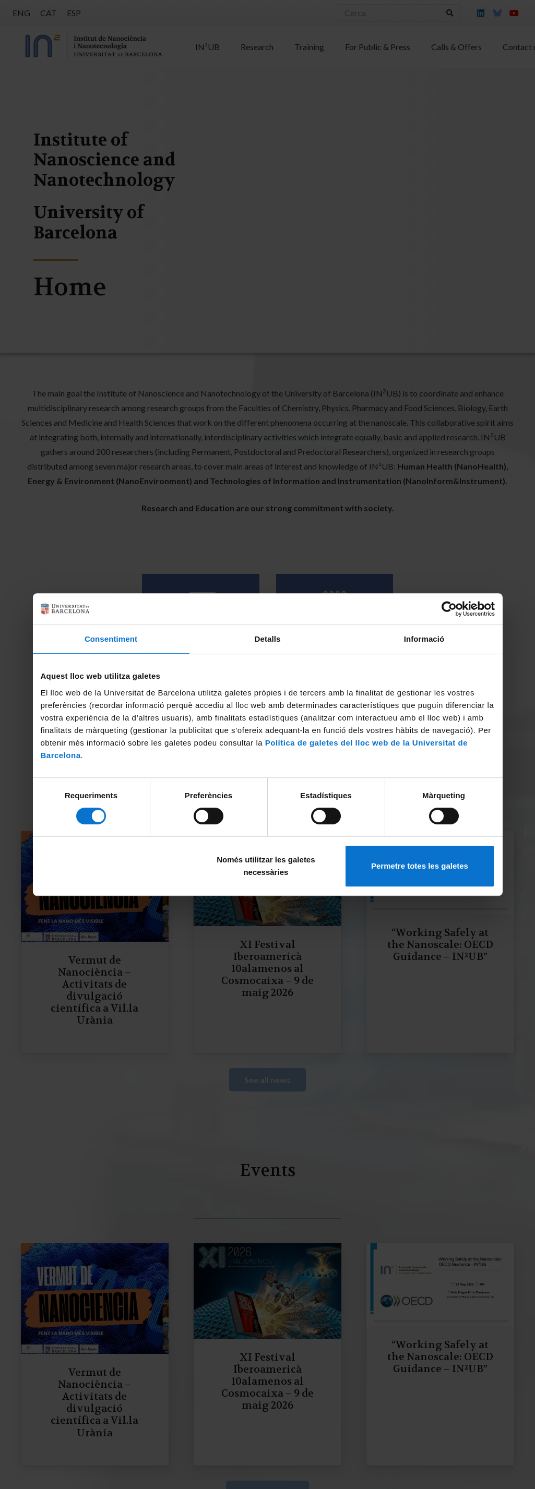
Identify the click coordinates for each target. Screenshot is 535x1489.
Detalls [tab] (268, 638)
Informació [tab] (424, 638)
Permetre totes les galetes (419, 865)
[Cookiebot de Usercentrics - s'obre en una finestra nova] (449, 609)
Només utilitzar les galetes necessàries (266, 865)
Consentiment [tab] (111, 638)
